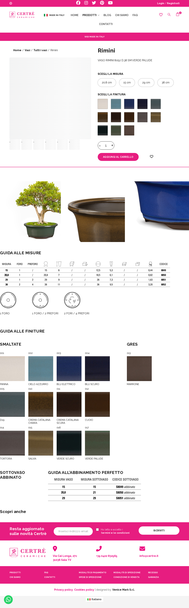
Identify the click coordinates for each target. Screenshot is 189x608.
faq (46, 572)
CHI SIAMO (15, 577)
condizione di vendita (126, 577)
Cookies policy (84, 589)
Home (17, 50)
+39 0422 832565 (106, 556)
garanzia (153, 577)
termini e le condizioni (115, 533)
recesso (153, 572)
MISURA (118, 73)
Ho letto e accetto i (113, 531)
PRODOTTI (15, 572)
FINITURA (119, 94)
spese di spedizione (90, 577)
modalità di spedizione (126, 572)
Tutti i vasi (40, 50)
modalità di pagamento (92, 572)
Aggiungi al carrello (118, 157)
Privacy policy (63, 589)
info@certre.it (148, 556)
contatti (49, 577)
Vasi (27, 50)
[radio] (107, 82)
